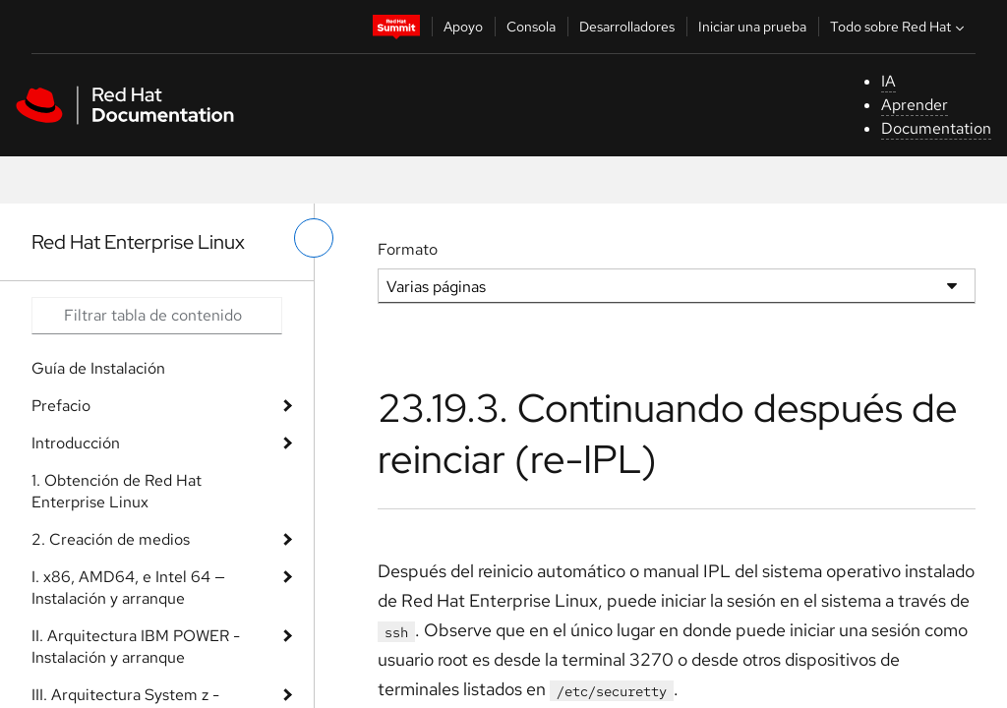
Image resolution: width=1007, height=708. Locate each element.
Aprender (914, 104)
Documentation (936, 128)
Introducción (75, 443)
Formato (408, 249)
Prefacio (60, 405)
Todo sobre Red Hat (899, 26)
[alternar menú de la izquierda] (313, 238)
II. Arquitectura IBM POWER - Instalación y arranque (135, 646)
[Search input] (156, 315)
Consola (531, 26)
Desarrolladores (627, 26)
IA (888, 81)
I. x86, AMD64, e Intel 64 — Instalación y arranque (128, 587)
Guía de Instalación (98, 368)
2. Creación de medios (110, 539)
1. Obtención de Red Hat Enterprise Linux (116, 491)
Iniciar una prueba (752, 26)
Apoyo (463, 26)
